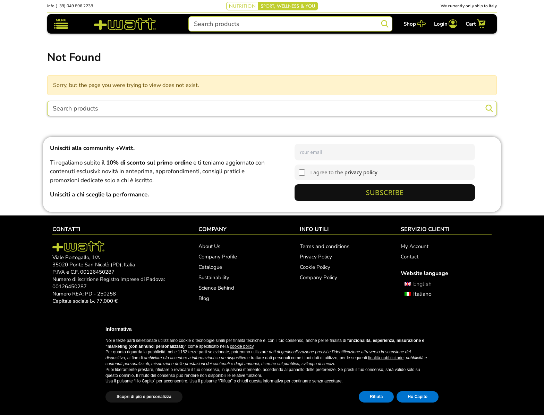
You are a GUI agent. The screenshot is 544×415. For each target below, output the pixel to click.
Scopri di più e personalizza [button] (144, 396)
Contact (409, 256)
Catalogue (210, 267)
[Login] (445, 23)
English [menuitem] (422, 284)
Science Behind (216, 287)
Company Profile (217, 256)
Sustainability (213, 277)
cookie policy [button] (242, 346)
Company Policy (318, 277)
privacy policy (361, 172)
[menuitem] (418, 284)
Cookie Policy (315, 267)
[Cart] (475, 23)
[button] (435, 329)
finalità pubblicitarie (385, 357)
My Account (414, 246)
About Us (209, 246)
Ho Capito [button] (417, 396)
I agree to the (343, 172)
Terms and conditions (324, 246)
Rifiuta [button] (376, 396)
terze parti (197, 352)
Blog (203, 298)
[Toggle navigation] (61, 24)
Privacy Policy (316, 256)
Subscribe (384, 192)
